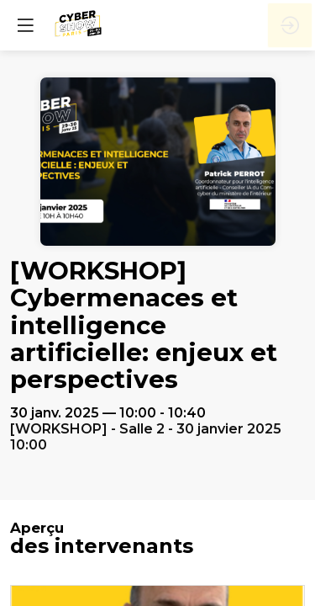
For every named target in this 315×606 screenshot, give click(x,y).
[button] (25, 25)
